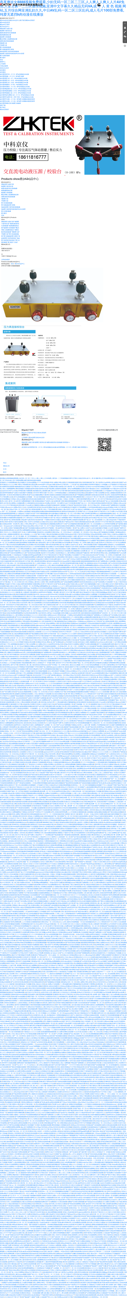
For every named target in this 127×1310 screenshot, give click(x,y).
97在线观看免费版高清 (30, 578)
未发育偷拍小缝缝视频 (103, 698)
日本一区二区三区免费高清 (102, 634)
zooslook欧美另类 (74, 613)
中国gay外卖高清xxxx (50, 795)
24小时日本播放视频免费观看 (11, 770)
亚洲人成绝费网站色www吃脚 (15, 658)
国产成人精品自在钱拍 (88, 884)
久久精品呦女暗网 (7, 789)
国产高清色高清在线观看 (32, 553)
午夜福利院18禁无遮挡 (114, 598)
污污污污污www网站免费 (61, 741)
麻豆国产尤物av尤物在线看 (112, 820)
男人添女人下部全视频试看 (49, 509)
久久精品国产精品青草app (86, 864)
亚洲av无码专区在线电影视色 (79, 648)
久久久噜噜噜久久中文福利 (30, 799)
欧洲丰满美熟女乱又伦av (33, 824)
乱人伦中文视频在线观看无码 (74, 580)
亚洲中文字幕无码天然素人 (112, 576)
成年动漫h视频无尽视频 (55, 513)
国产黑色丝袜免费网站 (26, 731)
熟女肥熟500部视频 (111, 687)
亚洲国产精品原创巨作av (43, 654)
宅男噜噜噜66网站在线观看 (116, 663)
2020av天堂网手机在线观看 (79, 559)
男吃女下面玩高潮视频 (78, 1088)
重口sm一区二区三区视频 (93, 551)
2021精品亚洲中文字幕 (112, 569)
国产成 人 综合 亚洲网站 (109, 833)
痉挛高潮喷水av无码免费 (62, 542)
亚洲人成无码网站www (49, 971)
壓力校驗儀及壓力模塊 (7, 49)
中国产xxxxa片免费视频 (63, 725)
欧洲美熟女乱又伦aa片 (31, 623)
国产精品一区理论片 (113, 772)
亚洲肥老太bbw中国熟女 (37, 571)
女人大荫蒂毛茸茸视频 (64, 793)
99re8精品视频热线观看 (68, 874)
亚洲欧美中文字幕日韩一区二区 (64, 627)
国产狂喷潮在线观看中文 (9, 837)
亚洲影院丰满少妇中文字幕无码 (62, 994)
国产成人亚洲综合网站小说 (34, 905)
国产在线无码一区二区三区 (107, 613)
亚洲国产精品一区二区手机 (80, 663)
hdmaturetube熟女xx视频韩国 (93, 775)
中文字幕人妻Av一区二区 (11, 563)
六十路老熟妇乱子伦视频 (19, 555)
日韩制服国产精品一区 (114, 700)
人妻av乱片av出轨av (42, 530)
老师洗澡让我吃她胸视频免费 (66, 716)
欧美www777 (71, 1295)
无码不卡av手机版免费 (101, 756)
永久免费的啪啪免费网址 (104, 513)
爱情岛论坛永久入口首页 (86, 677)
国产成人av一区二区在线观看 (93, 520)
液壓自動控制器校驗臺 (7, 41)
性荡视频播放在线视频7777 (95, 785)
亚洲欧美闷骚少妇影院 (56, 486)
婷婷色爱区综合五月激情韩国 (44, 600)
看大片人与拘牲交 (112, 957)
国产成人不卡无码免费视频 (26, 872)
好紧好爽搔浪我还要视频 (59, 625)
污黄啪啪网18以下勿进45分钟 (77, 1135)
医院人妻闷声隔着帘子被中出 (53, 860)
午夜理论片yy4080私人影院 (106, 482)
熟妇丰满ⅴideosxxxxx (40, 594)
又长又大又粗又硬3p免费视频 (90, 665)
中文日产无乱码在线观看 (96, 853)
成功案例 (3, 70)
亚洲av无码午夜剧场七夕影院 (49, 1150)
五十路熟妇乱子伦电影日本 (24, 513)
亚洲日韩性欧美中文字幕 (22, 561)
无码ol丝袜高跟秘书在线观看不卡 (98, 623)
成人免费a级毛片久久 (87, 857)
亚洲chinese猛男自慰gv (119, 862)
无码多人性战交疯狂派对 (70, 1212)
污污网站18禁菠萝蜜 (71, 930)
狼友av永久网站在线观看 (60, 607)
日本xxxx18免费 (38, 953)
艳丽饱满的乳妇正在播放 (22, 486)
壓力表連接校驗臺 (5, 47)
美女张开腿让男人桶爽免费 (84, 777)
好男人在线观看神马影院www (55, 571)
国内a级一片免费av (17, 511)
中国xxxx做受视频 (42, 580)
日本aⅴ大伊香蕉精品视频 (58, 493)
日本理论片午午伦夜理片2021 (81, 719)
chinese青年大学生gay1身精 (46, 484)
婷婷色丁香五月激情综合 (72, 884)
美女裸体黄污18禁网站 (100, 685)
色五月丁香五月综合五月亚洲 (80, 576)
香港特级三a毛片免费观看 (21, 1245)
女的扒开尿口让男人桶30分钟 (11, 920)
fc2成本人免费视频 (35, 725)
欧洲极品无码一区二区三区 (112, 804)
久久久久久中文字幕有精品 (8, 505)
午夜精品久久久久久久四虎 (97, 692)
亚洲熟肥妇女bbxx (29, 1235)
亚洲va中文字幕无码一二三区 (65, 484)
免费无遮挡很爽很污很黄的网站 (25, 542)
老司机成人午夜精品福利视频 (55, 762)
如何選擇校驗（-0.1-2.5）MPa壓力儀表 (12, 76)
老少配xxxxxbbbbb (32, 687)
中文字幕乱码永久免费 (44, 661)
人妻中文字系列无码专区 (39, 1077)
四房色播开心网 (35, 702)
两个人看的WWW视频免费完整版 (22, 567)
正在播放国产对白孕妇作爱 (83, 598)
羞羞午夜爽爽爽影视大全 (119, 725)
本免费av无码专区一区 (52, 503)
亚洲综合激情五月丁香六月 (25, 607)
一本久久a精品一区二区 (7, 860)
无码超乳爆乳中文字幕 (55, 1077)
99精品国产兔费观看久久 (83, 882)
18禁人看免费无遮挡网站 (88, 513)
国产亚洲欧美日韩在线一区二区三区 (61, 804)
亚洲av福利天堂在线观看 (115, 1272)
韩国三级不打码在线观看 (73, 886)
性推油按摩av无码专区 (40, 884)
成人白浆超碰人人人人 (28, 534)
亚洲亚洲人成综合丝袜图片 (8, 565)
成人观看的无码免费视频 (12, 573)
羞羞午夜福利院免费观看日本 (17, 590)
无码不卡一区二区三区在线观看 (47, 1177)
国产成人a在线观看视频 (51, 934)
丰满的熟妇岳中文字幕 (59, 893)
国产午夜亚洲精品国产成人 (45, 857)
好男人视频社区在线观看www (12, 652)
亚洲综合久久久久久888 (9, 484)
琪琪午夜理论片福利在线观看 (14, 522)
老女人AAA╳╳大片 (101, 855)
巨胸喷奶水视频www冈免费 (42, 505)
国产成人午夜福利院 (105, 1129)
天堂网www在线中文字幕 (97, 557)
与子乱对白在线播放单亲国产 (58, 578)
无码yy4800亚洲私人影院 (98, 534)
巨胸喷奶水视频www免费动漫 (85, 764)
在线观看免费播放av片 (116, 781)
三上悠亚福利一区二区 (78, 532)
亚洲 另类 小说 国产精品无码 (90, 586)
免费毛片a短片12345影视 (67, 503)
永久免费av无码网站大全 (48, 764)
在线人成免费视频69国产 (112, 553)
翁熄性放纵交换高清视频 (43, 733)
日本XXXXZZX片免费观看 (27, 654)
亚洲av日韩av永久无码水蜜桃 (73, 735)
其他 (1, 60)
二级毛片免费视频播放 (73, 488)
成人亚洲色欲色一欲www (39, 690)
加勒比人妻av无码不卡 (65, 509)
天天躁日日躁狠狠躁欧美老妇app (116, 872)
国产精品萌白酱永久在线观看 (31, 569)
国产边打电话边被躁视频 (78, 837)
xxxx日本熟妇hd (53, 797)
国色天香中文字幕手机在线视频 (65, 951)
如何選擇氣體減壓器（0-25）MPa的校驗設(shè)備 (15, 91)
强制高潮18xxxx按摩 (118, 992)
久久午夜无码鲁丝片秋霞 (28, 920)
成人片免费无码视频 (30, 532)
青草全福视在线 (121, 928)
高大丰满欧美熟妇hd (46, 1156)
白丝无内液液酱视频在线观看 (53, 590)
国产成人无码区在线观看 (81, 903)
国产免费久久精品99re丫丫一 (34, 609)
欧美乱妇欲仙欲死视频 (25, 1098)
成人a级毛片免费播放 (36, 549)
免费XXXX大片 (17, 857)
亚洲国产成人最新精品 (86, 563)
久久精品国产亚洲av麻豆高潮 (52, 938)
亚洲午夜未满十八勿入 (65, 1175)
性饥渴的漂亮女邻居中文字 (8, 607)
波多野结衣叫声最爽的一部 (48, 528)
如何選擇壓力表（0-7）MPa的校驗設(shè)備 (13, 78)
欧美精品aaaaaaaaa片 (12, 667)
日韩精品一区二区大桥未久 (44, 540)
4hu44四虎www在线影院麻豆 (79, 731)
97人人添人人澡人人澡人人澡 (19, 1156)
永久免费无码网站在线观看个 (102, 515)
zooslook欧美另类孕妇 (78, 799)
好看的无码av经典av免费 (81, 849)
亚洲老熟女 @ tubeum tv (85, 486)
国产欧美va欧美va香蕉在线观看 (27, 712)
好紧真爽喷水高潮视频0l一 (10, 629)
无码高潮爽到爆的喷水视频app (99, 596)
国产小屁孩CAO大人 (99, 1112)
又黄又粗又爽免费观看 (76, 965)
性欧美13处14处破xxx (113, 733)
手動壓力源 (3, 45)
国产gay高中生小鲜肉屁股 (114, 648)
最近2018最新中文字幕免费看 (76, 507)
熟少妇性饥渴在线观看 (64, 596)
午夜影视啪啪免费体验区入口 (105, 571)
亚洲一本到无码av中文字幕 (50, 499)
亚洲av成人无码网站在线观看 (43, 886)
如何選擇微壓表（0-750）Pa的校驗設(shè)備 (14, 84)
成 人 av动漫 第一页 (55, 563)
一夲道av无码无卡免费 (96, 814)
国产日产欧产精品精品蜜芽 (11, 868)
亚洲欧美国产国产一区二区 (111, 779)
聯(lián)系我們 (30, 20)
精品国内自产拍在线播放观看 (93, 491)
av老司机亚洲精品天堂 (101, 486)
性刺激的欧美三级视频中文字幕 (61, 505)
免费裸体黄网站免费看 (73, 880)
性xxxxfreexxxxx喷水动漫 (104, 642)
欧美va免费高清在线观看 (55, 801)
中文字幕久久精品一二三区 (108, 1092)
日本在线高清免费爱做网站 (17, 544)
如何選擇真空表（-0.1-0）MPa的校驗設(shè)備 (14, 74)
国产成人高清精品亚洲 (10, 847)
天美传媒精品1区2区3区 (12, 849)
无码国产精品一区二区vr (96, 820)
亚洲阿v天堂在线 (71, 640)
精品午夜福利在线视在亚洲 (60, 526)
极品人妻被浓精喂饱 (8, 947)
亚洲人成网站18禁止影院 (57, 482)
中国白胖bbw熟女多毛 (84, 907)
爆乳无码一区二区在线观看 (92, 524)
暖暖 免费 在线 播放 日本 (56, 706)
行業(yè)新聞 (4, 66)
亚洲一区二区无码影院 (69, 998)
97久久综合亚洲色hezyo (81, 746)
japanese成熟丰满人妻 (60, 667)
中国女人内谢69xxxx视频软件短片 (20, 797)
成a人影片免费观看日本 (65, 853)
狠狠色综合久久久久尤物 (15, 623)
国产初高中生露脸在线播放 (107, 1096)
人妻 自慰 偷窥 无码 (25, 656)
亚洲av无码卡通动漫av (88, 488)
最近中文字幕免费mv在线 (112, 1127)
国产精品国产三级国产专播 (97, 1266)
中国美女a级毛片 (43, 578)
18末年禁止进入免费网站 (40, 700)
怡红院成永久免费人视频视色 (68, 549)
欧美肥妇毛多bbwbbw (66, 534)
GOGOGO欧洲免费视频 (45, 588)
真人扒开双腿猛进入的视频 (63, 949)
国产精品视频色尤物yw (71, 656)
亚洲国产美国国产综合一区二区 (110, 1025)
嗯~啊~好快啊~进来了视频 (109, 789)
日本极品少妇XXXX (41, 611)
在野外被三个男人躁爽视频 (8, 644)
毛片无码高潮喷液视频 (37, 679)
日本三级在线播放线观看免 (48, 833)
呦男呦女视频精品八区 (116, 638)
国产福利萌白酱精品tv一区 (33, 627)
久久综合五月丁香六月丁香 (92, 497)
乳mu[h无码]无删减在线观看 (11, 924)
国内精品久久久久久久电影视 (11, 592)
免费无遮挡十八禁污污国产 (62, 559)
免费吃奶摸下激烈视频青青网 (45, 557)
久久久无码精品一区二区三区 (83, 868)
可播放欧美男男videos (45, 1009)
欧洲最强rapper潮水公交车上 (56, 721)
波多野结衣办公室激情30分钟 (90, 683)
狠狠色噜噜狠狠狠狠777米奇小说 (75, 501)
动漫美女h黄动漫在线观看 (25, 1100)
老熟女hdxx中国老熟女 (35, 1007)
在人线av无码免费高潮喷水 (57, 1291)
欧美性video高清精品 (43, 920)
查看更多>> (66, 442)
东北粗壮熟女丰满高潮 (109, 928)
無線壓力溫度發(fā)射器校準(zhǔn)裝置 (12, 53)
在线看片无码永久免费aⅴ (81, 1046)
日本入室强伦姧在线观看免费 (84, 605)
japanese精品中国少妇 (43, 515)
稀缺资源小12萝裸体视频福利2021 (15, 596)
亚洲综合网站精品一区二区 (94, 793)
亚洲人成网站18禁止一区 (37, 1027)
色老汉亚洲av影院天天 (54, 777)
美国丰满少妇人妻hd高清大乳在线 (29, 1179)
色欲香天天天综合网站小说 (49, 553)
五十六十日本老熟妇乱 (88, 762)
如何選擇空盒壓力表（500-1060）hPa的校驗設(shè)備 (17, 97)
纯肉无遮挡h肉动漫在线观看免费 (15, 766)
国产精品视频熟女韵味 (36, 634)
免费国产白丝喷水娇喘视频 (88, 644)
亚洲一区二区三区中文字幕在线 (101, 499)
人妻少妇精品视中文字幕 (48, 621)
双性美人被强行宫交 (49, 1003)
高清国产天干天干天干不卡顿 (89, 1038)
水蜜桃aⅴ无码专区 (71, 654)
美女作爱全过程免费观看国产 (92, 588)
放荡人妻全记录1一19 (93, 1253)
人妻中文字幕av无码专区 (95, 636)
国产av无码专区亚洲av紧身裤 (118, 563)
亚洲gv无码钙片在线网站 (71, 644)
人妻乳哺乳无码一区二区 (96, 911)
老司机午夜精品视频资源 (24, 700)
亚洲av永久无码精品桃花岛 (47, 826)
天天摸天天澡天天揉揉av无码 (115, 557)
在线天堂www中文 (60, 876)
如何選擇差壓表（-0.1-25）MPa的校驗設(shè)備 (15, 86)
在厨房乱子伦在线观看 (59, 899)
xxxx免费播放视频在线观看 (41, 804)
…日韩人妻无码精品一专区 (94, 779)
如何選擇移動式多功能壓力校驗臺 (10, 103)
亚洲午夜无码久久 (14, 681)
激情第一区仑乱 (83, 814)
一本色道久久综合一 (8, 733)
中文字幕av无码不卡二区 (66, 598)
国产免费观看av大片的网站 (99, 615)
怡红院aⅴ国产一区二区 (45, 831)
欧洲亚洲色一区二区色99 (103, 984)
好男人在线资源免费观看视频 (31, 652)
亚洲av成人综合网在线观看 (21, 677)
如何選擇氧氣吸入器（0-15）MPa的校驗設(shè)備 (15, 93)
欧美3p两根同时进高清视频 (82, 615)
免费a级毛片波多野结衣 (83, 609)
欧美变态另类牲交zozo (42, 665)
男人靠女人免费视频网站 (7, 488)
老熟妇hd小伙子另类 (93, 621)
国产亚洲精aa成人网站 (40, 828)
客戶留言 (23, 20)
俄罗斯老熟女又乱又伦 (23, 571)
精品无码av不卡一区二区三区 (9, 1073)
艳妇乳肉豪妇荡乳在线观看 (24, 594)
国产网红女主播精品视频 (105, 901)
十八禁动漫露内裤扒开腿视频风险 (65, 702)
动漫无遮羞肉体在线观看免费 (90, 613)
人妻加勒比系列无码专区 (19, 816)
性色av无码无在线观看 (107, 1179)
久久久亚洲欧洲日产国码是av (110, 706)
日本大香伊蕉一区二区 (71, 486)
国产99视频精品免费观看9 (83, 495)
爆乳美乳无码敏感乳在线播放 (99, 663)
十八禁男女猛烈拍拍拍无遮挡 (76, 573)
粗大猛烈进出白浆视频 (75, 625)
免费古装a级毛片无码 (118, 810)
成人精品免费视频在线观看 (26, 625)
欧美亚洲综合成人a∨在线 (80, 831)
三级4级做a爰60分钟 (81, 1079)
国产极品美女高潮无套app (95, 741)
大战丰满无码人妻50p (44, 613)
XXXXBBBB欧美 (40, 845)
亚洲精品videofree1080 (96, 576)
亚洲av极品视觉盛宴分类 (20, 1040)
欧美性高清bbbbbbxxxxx (87, 582)
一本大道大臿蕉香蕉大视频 (33, 986)
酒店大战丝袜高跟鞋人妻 (117, 640)
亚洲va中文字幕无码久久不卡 (108, 542)
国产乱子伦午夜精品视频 (87, 1027)
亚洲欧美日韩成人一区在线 (57, 530)
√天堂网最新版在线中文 (103, 725)
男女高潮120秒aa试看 (78, 1083)
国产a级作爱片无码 (103, 640)
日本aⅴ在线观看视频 (102, 488)
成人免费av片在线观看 (50, 793)
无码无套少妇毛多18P (47, 702)
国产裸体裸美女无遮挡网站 (46, 551)
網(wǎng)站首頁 (5, 20)
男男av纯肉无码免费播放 (80, 853)
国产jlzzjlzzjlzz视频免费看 (23, 692)
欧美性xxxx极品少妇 (57, 520)
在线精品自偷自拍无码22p (22, 547)
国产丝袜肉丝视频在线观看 (87, 783)
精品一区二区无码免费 (95, 1059)
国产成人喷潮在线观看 (33, 509)
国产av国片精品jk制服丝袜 (49, 903)
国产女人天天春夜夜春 (40, 524)
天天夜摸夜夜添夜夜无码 (73, 482)
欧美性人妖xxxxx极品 (113, 656)
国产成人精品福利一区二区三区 (78, 1034)
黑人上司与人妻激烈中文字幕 (57, 880)
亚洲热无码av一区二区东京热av (61, 532)
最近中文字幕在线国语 (110, 775)
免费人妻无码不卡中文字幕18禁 (57, 491)
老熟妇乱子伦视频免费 (39, 762)
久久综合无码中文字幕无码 (93, 578)
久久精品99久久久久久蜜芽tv (68, 634)
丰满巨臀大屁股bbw (49, 495)
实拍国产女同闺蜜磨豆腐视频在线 (15, 538)
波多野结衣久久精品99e (69, 673)
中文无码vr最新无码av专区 (93, 607)
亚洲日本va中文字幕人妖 (54, 998)
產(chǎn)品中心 (15, 20)
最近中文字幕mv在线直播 (35, 596)
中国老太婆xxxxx (5, 507)
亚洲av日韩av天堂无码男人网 (103, 590)
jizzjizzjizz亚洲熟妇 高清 (109, 507)
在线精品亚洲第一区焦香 (9, 524)
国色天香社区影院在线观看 (25, 565)
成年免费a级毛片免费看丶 (52, 1079)
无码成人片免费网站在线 (35, 816)
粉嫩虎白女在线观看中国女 (65, 963)
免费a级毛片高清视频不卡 (104, 860)
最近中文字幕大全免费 (32, 658)
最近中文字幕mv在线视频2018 (39, 735)
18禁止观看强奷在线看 (111, 636)
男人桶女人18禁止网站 (25, 524)
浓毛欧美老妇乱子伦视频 (39, 806)
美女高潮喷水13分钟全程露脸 (27, 482)
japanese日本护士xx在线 (9, 491)
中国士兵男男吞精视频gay (78, 540)
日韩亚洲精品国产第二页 (89, 482)
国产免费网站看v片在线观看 (116, 505)
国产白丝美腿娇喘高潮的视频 (74, 524)
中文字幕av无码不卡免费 (88, 710)
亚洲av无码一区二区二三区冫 (69, 646)
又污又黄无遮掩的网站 (85, 828)
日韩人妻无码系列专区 (100, 777)
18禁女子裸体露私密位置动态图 (27, 484)
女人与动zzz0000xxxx (84, 632)
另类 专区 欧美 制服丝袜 (11, 654)
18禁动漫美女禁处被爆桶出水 (31, 621)
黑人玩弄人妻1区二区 (8, 501)
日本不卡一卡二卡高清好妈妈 (103, 661)
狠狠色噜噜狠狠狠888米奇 (53, 511)
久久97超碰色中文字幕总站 (116, 484)
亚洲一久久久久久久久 (30, 976)
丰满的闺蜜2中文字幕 (42, 573)
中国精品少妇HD (76, 725)
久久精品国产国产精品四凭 (72, 847)
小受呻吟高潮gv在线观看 (74, 893)
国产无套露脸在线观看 (57, 1255)
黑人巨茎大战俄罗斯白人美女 (74, 706)
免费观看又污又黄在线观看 (76, 578)
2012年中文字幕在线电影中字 (42, 636)
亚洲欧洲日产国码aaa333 (65, 522)
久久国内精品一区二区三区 (23, 1166)
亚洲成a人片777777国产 (59, 1260)
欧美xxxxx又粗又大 (31, 772)
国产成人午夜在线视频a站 (17, 967)
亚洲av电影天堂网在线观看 (19, 721)
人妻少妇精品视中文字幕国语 (104, 1249)
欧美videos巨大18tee (20, 969)
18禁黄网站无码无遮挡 (66, 841)
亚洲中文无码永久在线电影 (61, 540)
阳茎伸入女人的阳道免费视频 (66, 764)
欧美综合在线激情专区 (118, 669)
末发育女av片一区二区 (73, 857)
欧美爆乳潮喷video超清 (28, 573)
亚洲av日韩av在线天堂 (25, 804)
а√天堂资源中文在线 (70, 642)
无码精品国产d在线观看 (50, 905)
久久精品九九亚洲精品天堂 (80, 557)
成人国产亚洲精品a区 (57, 642)
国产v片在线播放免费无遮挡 (105, 644)
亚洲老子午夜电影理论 (81, 1011)
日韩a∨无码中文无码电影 (31, 522)
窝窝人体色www (72, 661)
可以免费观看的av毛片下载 (102, 605)
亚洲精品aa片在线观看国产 (79, 623)
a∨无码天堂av (72, 1061)
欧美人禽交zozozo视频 (73, 665)
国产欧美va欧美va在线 (62, 584)
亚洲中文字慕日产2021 (81, 750)
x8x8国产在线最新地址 (75, 1073)
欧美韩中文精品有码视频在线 (75, 1056)
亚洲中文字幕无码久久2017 (102, 511)
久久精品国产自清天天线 (55, 901)
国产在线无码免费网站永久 (16, 553)
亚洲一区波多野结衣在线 (55, 727)
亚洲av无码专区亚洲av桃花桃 (12, 588)
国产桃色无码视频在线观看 (39, 901)
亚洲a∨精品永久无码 (25, 864)
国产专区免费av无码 (114, 615)
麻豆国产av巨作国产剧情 (54, 698)
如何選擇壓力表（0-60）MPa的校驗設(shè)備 (14, 82)
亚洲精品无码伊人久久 (48, 949)
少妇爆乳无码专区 (90, 530)
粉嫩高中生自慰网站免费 (73, 683)
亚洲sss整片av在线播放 (72, 594)
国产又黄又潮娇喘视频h (40, 513)
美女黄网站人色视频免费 (16, 503)
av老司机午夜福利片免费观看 (57, 870)
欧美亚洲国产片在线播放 (106, 801)
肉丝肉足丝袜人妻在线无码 (23, 723)
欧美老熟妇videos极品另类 (97, 648)
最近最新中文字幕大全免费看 (95, 493)
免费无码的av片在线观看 (108, 573)
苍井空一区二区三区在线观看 (104, 627)
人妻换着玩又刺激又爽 (86, 835)
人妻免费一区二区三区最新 (74, 806)
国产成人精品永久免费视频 (56, 497)
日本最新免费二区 (94, 526)
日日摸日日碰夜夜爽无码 (39, 656)
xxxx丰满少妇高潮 (80, 1032)
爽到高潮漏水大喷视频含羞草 (25, 488)
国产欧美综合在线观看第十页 (64, 704)
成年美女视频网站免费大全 (110, 551)
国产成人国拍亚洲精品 (81, 484)
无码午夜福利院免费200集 (70, 563)
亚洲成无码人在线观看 (43, 532)
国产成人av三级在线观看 (110, 501)
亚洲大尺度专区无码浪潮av (81, 534)
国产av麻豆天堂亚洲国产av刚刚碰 (21, 493)
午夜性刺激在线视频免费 (86, 940)
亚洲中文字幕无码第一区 (51, 634)
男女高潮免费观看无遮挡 (55, 828)
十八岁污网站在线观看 (22, 549)
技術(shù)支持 (4, 68)
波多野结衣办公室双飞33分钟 (52, 766)
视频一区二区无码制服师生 (29, 536)
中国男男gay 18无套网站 (29, 1088)
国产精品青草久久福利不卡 (29, 868)
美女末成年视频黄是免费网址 (27, 557)
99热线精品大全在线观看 (60, 789)
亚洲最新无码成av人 (106, 920)
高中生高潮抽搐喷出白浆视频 (23, 497)
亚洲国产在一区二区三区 (67, 816)
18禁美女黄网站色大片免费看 (40, 729)
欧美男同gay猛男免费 (12, 515)
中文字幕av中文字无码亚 (32, 1137)
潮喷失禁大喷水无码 (86, 766)
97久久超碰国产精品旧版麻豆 (96, 540)
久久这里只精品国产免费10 (115, 528)
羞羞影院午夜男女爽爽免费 (31, 820)
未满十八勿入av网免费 (94, 837)
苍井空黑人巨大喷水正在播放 (104, 764)
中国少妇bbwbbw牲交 (89, 555)
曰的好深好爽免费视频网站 (14, 613)
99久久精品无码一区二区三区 (11, 536)
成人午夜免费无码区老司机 (32, 507)
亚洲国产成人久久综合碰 (85, 511)
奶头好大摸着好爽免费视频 (74, 611)
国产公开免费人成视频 (61, 1034)
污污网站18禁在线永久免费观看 (27, 899)
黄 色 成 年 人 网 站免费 (60, 1293)
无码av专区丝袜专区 (6, 1220)
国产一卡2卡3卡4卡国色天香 (117, 486)
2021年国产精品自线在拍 (23, 940)
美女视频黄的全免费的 (20, 795)
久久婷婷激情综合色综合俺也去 (76, 493)
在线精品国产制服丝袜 (13, 551)
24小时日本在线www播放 (84, 826)
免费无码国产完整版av (94, 949)
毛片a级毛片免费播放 (12, 683)
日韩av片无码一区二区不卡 (17, 509)
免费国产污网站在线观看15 (104, 955)
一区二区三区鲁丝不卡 (20, 1007)
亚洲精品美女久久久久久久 (8, 642)
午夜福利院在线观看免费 (71, 835)
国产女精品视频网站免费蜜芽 (70, 582)
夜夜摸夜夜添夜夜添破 (62, 569)
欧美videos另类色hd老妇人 (87, 947)
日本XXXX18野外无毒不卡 (41, 493)
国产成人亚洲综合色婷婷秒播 (38, 947)
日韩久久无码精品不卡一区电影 (41, 663)
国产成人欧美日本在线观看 (52, 781)
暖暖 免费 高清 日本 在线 (58, 515)
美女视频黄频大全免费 (78, 551)
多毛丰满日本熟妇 (89, 571)
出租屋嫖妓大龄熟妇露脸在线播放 (34, 511)
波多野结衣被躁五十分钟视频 (98, 484)
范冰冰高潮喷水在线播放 (27, 515)
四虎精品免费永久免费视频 (88, 594)
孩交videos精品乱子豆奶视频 (70, 961)
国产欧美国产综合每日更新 (63, 768)
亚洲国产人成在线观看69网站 (51, 746)
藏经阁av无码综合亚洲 (78, 889)
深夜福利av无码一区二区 (63, 719)
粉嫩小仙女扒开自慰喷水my (58, 573)
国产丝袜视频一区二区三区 (82, 704)
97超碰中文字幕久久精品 (12, 584)
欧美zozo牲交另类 (34, 750)
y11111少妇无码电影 (42, 482)
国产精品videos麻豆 (81, 911)
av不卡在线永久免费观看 (96, 731)
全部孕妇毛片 (102, 656)
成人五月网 (94, 882)
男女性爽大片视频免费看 (118, 1098)
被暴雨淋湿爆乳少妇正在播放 (86, 654)
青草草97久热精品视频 (23, 961)
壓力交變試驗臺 (5, 55)
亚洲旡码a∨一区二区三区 (79, 785)
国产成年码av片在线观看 (26, 629)
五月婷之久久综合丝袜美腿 (34, 752)
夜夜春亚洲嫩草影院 (114, 723)
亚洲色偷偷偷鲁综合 (63, 658)
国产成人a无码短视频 (22, 860)
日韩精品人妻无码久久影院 (36, 582)
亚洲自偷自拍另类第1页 (99, 495)
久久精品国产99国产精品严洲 (47, 772)
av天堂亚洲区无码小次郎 (113, 982)
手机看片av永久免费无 (59, 1104)
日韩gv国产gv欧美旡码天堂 (29, 520)
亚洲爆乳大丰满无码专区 (59, 909)
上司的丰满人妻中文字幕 (50, 936)
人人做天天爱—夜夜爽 (88, 725)
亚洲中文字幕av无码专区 (92, 1056)
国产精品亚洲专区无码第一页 (80, 505)
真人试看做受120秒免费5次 (29, 592)
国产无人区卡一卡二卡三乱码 (74, 571)
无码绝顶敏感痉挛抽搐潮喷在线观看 (77, 692)
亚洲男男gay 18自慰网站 (29, 588)
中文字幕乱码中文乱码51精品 (85, 652)
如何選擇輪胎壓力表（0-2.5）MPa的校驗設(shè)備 (15, 89)
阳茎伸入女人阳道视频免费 (48, 658)
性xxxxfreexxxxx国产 (11, 675)
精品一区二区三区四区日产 (8, 1025)
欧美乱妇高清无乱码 (12, 690)
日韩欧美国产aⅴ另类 (14, 928)
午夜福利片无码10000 (71, 547)
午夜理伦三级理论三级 (57, 866)
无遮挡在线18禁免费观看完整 (74, 497)
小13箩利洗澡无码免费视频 (56, 897)
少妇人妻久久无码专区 (97, 737)
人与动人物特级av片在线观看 (42, 694)
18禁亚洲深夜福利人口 (59, 636)
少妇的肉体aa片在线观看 (62, 551)
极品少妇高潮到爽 (109, 741)
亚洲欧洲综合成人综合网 (88, 1247)
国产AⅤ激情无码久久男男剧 (80, 1015)
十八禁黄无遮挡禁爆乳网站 (82, 499)
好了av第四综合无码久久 (74, 515)
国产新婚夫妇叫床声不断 (37, 855)
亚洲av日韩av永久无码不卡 (60, 650)
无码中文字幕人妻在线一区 (34, 766)
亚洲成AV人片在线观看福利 (8, 482)
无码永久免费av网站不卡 (118, 797)
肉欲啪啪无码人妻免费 (40, 491)
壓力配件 (3, 57)
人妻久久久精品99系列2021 (83, 1112)
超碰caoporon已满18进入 (43, 625)
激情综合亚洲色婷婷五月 (69, 511)
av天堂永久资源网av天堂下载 (57, 692)
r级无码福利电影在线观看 (57, 629)
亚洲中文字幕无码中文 (48, 584)
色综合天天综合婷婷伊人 (110, 1048)
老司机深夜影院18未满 (83, 702)
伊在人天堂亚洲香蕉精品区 (31, 737)
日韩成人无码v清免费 (36, 938)
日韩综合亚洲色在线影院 (98, 503)
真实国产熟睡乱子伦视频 (11, 1280)
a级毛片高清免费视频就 (83, 951)
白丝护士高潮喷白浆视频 (34, 598)
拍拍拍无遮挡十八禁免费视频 (113, 799)
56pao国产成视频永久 (77, 1170)
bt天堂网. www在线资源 (17, 698)
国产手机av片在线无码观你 (99, 816)
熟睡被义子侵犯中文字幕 (65, 833)
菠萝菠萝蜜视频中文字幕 (79, 824)
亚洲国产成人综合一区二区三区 (43, 731)
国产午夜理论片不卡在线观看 (44, 758)
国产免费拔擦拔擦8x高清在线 (57, 640)
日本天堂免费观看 (35, 602)
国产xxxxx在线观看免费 (76, 619)
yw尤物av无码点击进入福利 (48, 522)
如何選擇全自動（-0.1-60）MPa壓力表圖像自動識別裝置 (17, 101)
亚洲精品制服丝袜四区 (9, 915)
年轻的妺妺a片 (23, 1027)
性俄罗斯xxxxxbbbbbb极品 (55, 847)
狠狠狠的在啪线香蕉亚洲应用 (65, 495)
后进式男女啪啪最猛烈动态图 (63, 712)
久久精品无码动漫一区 (77, 791)
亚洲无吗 (109, 503)
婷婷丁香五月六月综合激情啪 (94, 799)
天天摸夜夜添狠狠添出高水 (92, 721)
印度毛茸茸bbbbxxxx (82, 818)
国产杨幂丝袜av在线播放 (110, 1030)
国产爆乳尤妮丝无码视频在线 (107, 694)
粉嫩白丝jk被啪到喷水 (40, 808)
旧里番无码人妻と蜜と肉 (50, 598)
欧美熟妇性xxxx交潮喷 (38, 1214)
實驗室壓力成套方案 (6, 28)
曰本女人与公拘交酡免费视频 (111, 629)
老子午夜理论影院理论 (88, 1077)
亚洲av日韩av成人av (67, 746)
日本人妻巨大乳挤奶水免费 (75, 1044)
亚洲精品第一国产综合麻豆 (69, 1152)
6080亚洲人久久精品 (59, 810)
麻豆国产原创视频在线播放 (31, 528)
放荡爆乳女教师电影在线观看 (24, 694)
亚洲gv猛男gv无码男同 (24, 685)
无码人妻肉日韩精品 (55, 685)
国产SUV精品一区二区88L (79, 542)
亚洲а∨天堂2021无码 (63, 576)
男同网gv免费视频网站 (41, 586)
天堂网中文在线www (95, 1208)
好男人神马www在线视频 (92, 1017)
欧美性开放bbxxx (117, 671)
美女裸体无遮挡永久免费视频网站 (10, 812)
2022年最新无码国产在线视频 (70, 855)
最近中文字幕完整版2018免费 (62, 891)
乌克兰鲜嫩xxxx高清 (30, 648)
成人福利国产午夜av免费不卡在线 (66, 1023)
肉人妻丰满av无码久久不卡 (39, 1183)
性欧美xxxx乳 (17, 779)
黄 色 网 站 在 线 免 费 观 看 (39, 685)
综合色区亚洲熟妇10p (48, 507)
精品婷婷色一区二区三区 (78, 758)
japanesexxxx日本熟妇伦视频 (90, 538)
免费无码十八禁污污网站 (113, 1135)
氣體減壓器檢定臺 (5, 35)
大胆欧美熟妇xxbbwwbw (76, 650)
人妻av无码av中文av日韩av (50, 1007)
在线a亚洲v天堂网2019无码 (44, 559)
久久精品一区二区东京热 (39, 692)
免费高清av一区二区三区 (71, 565)
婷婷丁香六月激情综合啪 (47, 605)
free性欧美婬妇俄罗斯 (30, 613)
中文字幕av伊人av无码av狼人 (39, 486)
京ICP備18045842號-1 (7, 456)
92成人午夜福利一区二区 (25, 586)
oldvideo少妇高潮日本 (6, 547)
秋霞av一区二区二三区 (106, 611)
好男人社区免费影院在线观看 (111, 497)
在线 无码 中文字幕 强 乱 (33, 787)
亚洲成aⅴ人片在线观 (8, 663)
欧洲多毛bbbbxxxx (40, 488)
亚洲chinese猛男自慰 (15, 826)
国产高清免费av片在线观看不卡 (71, 555)
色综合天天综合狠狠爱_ (100, 563)
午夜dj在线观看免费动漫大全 (91, 679)
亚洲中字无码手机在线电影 (27, 559)
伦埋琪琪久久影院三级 (37, 959)
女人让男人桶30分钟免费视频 (54, 565)
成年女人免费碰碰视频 (71, 947)
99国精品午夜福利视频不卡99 (28, 667)
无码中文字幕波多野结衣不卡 (90, 743)
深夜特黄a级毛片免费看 (36, 860)
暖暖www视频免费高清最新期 (12, 517)
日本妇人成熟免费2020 (110, 517)
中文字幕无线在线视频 (31, 889)
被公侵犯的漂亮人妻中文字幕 (45, 542)
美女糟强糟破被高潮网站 (70, 845)
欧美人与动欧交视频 (102, 716)
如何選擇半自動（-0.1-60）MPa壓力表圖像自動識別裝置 (17, 99)
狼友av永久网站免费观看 (72, 762)
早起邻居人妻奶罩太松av (94, 1193)
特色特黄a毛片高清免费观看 (91, 735)
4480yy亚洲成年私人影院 (19, 1224)
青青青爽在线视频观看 (19, 598)
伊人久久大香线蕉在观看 (102, 669)
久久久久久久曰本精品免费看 (32, 710)
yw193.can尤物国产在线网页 (99, 509)
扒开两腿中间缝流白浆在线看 (108, 567)
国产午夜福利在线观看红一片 (98, 559)
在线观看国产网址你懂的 (47, 967)
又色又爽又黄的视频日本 (48, 1067)
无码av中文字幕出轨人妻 (113, 980)
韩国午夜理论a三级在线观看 (111, 600)
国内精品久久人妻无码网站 (66, 553)
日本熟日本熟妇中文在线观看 (16, 669)
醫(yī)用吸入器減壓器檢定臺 (8, 39)
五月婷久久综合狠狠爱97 (14, 932)
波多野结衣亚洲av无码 (93, 573)
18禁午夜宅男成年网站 (52, 544)
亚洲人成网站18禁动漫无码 (20, 814)
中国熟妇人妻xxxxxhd (119, 503)
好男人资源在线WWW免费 (115, 495)
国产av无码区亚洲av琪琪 (102, 797)
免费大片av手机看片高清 (119, 511)
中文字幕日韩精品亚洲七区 (78, 1067)
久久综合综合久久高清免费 (68, 992)
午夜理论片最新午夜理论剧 (94, 501)
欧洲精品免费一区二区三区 (29, 681)
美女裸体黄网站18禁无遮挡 (63, 557)
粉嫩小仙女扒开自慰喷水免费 (53, 538)
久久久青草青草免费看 (108, 524)
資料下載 (3, 105)
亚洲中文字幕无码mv (12, 540)
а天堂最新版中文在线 (70, 828)
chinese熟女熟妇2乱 (97, 1150)
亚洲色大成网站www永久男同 (103, 536)
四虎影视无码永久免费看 (109, 588)
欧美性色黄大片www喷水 (25, 505)
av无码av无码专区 (104, 565)
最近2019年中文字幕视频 (106, 617)
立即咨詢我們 (5, 259)
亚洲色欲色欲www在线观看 (104, 602)
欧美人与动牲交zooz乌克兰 (52, 617)
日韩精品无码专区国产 (57, 920)
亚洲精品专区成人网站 (43, 642)
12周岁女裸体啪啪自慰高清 (82, 522)
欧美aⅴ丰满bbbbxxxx (79, 621)
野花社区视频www (44, 517)
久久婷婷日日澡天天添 (62, 681)
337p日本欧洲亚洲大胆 (48, 569)
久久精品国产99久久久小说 (24, 828)
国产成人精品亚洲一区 (45, 760)
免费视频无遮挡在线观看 (104, 851)
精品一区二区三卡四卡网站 (72, 513)
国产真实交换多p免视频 (115, 812)
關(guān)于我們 (5, 24)
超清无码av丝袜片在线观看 (109, 526)
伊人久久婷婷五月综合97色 (45, 648)
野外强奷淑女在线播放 (21, 775)
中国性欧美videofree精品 (75, 588)
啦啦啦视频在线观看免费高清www (84, 602)
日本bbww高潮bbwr (48, 627)
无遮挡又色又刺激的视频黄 (38, 671)
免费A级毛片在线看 (41, 1106)
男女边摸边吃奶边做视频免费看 (59, 567)
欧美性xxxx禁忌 (87, 515)
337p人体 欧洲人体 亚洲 (85, 671)
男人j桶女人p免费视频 (70, 1229)
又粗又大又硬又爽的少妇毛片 (105, 584)
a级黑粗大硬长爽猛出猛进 (71, 969)
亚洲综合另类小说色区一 (106, 729)
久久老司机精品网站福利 (94, 507)
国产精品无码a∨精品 (16, 907)
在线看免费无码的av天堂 (30, 932)
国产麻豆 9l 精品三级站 (42, 534)
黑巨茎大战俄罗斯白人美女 (71, 1262)
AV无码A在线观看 (44, 687)
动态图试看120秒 (58, 501)
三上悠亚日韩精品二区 (42, 563)
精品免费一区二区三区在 (47, 791)
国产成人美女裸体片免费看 (25, 758)
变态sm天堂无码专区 (99, 982)
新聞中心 (3, 62)
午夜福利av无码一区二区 (27, 611)
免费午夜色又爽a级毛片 (83, 592)
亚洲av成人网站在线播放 (46, 799)
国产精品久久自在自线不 (70, 959)
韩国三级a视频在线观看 (37, 1023)
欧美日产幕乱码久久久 (19, 787)
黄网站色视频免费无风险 (116, 596)
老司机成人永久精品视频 (19, 1017)
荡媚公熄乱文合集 (92, 542)
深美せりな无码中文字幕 (89, 876)
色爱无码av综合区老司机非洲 (115, 540)
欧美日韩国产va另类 (117, 634)
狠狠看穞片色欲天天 (97, 704)
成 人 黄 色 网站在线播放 (40, 1065)
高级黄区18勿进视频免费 (9, 625)
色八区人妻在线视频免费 (75, 1278)
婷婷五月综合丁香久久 (13, 963)
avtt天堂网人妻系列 (120, 882)
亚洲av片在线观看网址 (111, 673)
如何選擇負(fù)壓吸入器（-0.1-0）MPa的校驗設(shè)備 (17, 95)
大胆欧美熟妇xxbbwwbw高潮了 (84, 1249)
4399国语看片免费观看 (25, 491)
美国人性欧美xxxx (5, 679)
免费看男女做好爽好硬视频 (72, 743)
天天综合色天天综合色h (64, 1046)
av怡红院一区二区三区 (17, 638)
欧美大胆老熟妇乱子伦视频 (110, 1009)
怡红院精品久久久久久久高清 (32, 615)
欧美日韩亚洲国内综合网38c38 (18, 495)
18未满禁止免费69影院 (81, 878)
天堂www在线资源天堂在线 (87, 974)
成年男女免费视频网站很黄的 (26, 530)
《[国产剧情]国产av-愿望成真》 (83, 862)
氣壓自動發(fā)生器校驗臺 (8, 33)
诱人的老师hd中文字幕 (118, 605)
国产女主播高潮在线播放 (32, 716)
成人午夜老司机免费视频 (107, 683)
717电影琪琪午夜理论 (29, 857)
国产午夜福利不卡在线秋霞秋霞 (42, 810)
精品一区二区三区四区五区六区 (17, 582)
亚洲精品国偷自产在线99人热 (44, 501)
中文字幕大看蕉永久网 (102, 940)
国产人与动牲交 (39, 565)
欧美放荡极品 (54, 534)
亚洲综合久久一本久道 (94, 789)
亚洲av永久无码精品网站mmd (19, 756)
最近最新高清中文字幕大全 (51, 1272)
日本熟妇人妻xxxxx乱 (56, 735)
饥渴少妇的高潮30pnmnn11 (37, 1061)
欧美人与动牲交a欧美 (42, 1222)
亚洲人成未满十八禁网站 (93, 629)
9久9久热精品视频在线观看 (70, 685)
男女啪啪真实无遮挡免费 (16, 764)
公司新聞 (3, 64)
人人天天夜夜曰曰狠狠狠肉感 (109, 538)
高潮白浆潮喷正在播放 (16, 913)
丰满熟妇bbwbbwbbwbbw (96, 1108)
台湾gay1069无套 (41, 1127)
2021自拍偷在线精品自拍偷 (34, 538)
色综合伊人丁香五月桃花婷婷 (12, 1218)
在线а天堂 (112, 1119)
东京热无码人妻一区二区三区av (13, 646)
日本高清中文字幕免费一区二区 (31, 957)
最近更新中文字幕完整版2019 (13, 878)
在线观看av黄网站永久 (31, 1197)
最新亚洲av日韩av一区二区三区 (85, 716)
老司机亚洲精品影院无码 (103, 654)
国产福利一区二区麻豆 (49, 576)
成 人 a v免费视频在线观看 (41, 839)
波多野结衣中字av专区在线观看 (104, 549)
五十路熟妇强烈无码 (59, 886)
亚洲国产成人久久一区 (83, 503)
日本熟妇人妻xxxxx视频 (17, 499)
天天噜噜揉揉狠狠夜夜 (77, 658)
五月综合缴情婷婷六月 (58, 683)
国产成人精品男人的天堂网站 (9, 748)
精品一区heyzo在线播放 (98, 1133)
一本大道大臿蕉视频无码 (40, 497)
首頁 (12, 264)
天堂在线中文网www (103, 1021)
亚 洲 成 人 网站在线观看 (84, 544)
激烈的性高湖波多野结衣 (54, 561)
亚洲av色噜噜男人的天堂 (65, 903)
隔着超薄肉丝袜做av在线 (7, 594)
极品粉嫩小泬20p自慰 (103, 938)
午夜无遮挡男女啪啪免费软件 (75, 530)
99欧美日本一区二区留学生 (58, 839)
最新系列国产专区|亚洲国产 (58, 1278)
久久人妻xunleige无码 (109, 520)
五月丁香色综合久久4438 (30, 517)
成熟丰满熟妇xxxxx (25, 690)
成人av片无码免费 (61, 507)
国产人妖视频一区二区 (48, 725)
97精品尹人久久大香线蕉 (35, 795)
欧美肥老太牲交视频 (65, 1127)
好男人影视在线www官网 (56, 580)
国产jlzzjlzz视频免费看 (35, 495)
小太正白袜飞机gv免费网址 (46, 623)
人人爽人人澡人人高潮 (99, 772)
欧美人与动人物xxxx (92, 532)
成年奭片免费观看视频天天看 (25, 501)
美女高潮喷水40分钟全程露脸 (35, 544)
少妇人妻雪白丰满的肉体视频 (51, 1069)
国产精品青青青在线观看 (109, 667)
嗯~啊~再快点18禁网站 (61, 619)
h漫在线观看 (102, 1038)
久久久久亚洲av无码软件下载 (21, 735)
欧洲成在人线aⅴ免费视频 (62, 1063)
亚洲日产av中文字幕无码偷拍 (117, 592)
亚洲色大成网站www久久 (90, 611)
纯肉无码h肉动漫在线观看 (76, 491)
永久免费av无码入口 (17, 507)
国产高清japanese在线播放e (93, 1202)
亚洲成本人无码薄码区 (32, 1083)
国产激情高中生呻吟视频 (57, 1056)
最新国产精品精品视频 (71, 727)
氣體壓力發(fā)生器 (6, 31)
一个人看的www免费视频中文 (57, 915)
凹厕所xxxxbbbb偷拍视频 (46, 712)
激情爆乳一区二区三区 (39, 708)
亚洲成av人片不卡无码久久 (107, 990)
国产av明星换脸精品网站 (67, 818)
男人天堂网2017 (115, 565)
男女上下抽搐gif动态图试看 (89, 729)
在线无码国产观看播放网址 (82, 953)
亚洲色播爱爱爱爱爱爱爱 (7, 513)
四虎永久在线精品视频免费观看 (114, 1146)
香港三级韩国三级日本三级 (69, 814)
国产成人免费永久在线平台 (83, 528)
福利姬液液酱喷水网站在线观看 (37, 801)
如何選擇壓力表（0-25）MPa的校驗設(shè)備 (14, 80)
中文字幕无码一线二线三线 (85, 590)
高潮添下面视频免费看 (15, 528)
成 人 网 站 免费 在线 (8, 549)
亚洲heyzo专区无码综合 (43, 748)
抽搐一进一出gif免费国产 (111, 696)
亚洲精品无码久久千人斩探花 (70, 617)
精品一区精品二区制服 (66, 499)
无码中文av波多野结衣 (29, 580)
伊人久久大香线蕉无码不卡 (14, 532)
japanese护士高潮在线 (13, 526)
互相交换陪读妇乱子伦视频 (93, 791)
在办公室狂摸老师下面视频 (56, 671)
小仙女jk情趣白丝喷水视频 (46, 536)
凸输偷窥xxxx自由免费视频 (87, 547)
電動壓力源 (3, 43)
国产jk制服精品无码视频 (106, 532)
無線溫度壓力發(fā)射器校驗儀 (9, 51)
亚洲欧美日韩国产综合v (105, 619)
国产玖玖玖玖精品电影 (21, 617)
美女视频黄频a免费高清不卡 (55, 524)
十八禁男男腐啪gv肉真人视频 (46, 719)
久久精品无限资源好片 (108, 1063)
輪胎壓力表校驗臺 (5, 37)
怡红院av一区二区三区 (42, 928)
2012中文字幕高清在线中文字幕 (51, 555)
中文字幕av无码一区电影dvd (98, 505)
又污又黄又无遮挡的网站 (107, 665)
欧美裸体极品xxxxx (20, 822)
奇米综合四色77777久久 (40, 675)
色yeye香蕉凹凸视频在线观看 (71, 561)
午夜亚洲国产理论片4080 (79, 872)
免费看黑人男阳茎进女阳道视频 (79, 526)
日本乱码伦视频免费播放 (69, 808)
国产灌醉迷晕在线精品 (85, 739)
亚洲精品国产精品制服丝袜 (54, 835)
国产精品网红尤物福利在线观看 (56, 488)
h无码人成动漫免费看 (84, 1117)
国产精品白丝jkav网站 (27, 526)
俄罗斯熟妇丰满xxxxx (113, 702)
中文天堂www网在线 (114, 509)
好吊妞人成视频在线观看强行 (114, 493)
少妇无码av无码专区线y (9, 741)
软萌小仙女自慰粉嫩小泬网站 (71, 766)
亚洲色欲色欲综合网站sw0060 (9, 1208)
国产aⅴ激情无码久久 (55, 700)
